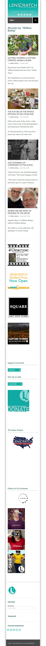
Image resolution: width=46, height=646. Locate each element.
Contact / (25, 12)
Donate (12, 370)
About (32, 12)
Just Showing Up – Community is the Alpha (20, 163)
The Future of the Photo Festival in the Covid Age (21, 112)
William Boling (14, 63)
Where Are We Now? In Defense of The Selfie (19, 212)
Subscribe (13, 384)
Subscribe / (16, 12)
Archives (11, 606)
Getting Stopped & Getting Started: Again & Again (22, 59)
